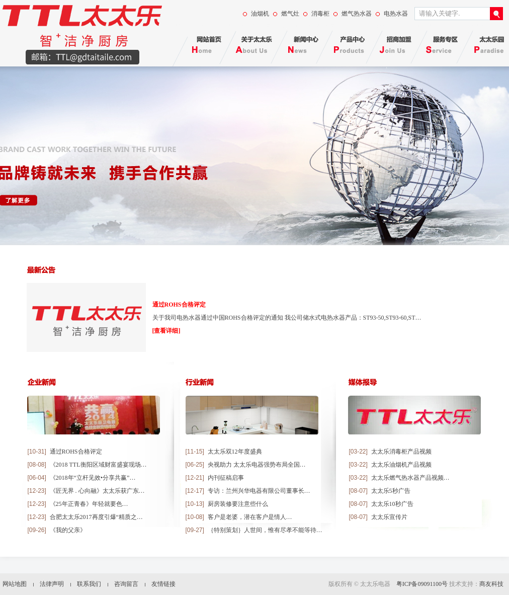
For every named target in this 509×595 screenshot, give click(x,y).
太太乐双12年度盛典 (235, 451)
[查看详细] (166, 330)
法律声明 (52, 583)
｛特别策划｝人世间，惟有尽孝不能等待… (265, 530)
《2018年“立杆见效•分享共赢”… (93, 477)
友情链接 (163, 583)
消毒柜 (320, 13)
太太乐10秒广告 (392, 503)
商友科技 (491, 583)
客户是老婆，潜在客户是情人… (250, 516)
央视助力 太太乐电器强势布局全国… (257, 464)
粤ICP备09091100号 (422, 583)
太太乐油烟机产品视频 (401, 464)
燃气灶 (290, 13)
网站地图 (15, 583)
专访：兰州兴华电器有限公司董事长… (259, 490)
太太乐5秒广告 (390, 490)
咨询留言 (126, 583)
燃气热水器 (357, 13)
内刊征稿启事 (226, 477)
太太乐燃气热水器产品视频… (410, 477)
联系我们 (89, 583)
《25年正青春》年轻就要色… (89, 503)
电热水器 (396, 13)
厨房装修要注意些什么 (238, 503)
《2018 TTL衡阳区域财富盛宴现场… (98, 464)
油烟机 (260, 13)
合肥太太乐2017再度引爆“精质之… (96, 516)
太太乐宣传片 (389, 516)
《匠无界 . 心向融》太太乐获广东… (97, 490)
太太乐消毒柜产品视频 (401, 451)
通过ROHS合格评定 (179, 304)
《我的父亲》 (68, 530)
